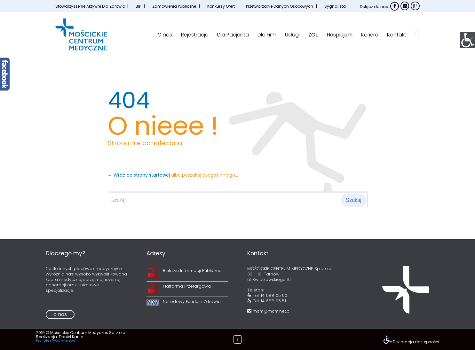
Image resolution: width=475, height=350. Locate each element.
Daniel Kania (71, 336)
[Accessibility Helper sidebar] (467, 39)
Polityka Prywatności (55, 341)
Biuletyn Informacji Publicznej (193, 270)
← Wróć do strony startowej (139, 175)
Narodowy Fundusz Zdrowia (192, 301)
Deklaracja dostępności (416, 342)
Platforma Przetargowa (187, 286)
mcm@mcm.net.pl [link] (268, 311)
